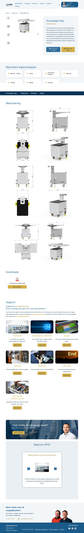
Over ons (35, 3)
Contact (17, 6)
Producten (27, 3)
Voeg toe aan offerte (68, 49)
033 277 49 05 (10, 518)
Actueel (42, 3)
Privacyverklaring (53, 529)
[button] (71, 6)
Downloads (34, 93)
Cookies (62, 529)
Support (49, 3)
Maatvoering (24, 93)
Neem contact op (18, 433)
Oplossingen (18, 3)
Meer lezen (17, 345)
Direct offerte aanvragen (53, 49)
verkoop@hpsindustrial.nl (22, 316)
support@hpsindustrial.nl (38, 314)
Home (7, 13)
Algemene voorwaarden (41, 529)
